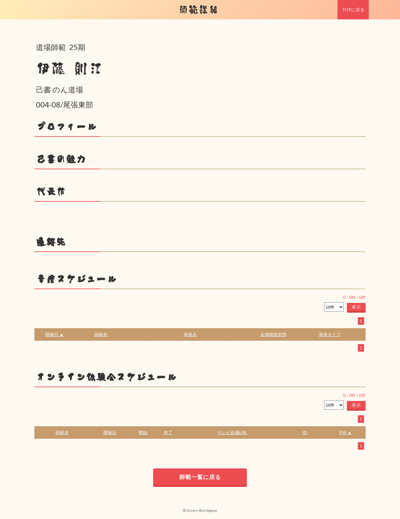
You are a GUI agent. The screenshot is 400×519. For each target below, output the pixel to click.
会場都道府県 (273, 334)
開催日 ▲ (54, 334)
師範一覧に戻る (200, 476)
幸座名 (190, 334)
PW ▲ (345, 432)
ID (304, 432)
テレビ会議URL (232, 432)
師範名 (101, 334)
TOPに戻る (353, 9)
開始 (143, 432)
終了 (168, 432)
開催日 (110, 432)
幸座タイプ (330, 334)
